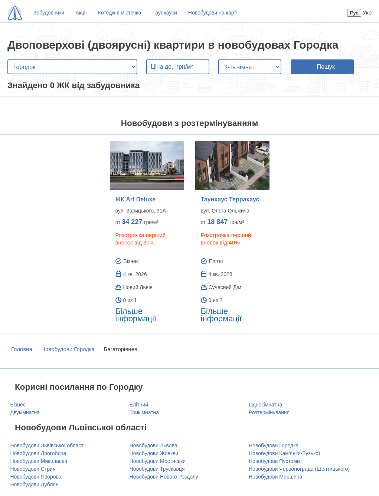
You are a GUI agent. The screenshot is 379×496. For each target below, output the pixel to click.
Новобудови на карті (213, 13)
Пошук (325, 67)
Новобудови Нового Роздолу (164, 477)
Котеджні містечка (119, 13)
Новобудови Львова (153, 445)
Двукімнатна (25, 412)
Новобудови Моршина (275, 477)
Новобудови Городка (68, 349)
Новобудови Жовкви (154, 453)
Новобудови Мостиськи (158, 461)
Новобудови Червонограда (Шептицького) (299, 469)
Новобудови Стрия (33, 469)
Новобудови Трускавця (157, 469)
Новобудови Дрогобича (38, 453)
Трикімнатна (144, 412)
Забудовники (48, 13)
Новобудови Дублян (34, 484)
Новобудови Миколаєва (39, 461)
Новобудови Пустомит (275, 461)
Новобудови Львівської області (47, 445)
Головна (21, 349)
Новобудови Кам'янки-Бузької (284, 453)
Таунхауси (164, 13)
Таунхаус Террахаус (230, 199)
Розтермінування (269, 412)
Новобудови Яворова (36, 477)
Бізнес (18, 405)
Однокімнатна (265, 405)
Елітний (139, 405)
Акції (80, 13)
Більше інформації (136, 315)
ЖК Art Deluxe (135, 199)
